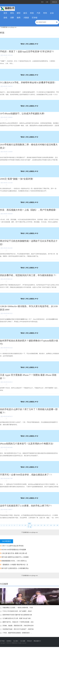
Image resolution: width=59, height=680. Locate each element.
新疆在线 (54, 2)
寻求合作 (29, 641)
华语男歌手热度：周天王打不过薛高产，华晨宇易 (18, 629)
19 (54, 525)
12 (31, 525)
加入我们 (15, 641)
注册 (47, 2)
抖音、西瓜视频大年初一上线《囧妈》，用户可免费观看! (28, 210)
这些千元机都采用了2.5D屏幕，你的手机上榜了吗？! (26, 505)
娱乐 (25, 13)
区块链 (34, 18)
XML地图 (22, 641)
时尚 (45, 13)
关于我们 (2, 641)
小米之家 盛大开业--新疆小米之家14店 (14, 553)
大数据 (26, 18)
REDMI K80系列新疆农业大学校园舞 (14, 549)
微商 (18, 18)
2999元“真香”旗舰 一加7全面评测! (16, 179)
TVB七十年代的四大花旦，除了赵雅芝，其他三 (17, 611)
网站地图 (36, 641)
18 (51, 525)
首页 (5, 13)
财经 (18, 13)
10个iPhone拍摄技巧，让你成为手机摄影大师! (22, 113)
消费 (12, 18)
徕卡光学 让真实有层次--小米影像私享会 (15, 568)
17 (47, 525)
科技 (32, 13)
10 (25, 525)
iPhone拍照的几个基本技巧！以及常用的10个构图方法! (26, 443)
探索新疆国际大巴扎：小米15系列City (14, 561)
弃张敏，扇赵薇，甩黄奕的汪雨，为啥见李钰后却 (18, 625)
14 (38, 525)
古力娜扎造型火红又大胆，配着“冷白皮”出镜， (17, 618)
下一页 (29, 527)
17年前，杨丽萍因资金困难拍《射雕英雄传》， (17, 633)
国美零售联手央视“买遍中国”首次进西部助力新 (17, 615)
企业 (52, 13)
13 (34, 525)
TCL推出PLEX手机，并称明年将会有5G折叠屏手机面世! (27, 82)
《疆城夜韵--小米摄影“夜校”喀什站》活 (15, 564)
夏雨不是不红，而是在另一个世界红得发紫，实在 (18, 622)
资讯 (12, 13)
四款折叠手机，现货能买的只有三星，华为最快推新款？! (28, 275)
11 (28, 525)
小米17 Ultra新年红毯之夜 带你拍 (12, 546)
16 (44, 525)
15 (41, 525)
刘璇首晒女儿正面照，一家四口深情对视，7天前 (18, 607)
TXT (40, 641)
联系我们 (9, 641)
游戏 (5, 18)
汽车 (38, 13)
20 (57, 525)
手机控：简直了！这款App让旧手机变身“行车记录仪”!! (27, 51)
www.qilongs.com (12, 27)
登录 (42, 2)
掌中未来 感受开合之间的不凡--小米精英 (15, 557)
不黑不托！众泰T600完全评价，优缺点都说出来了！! (26, 474)
